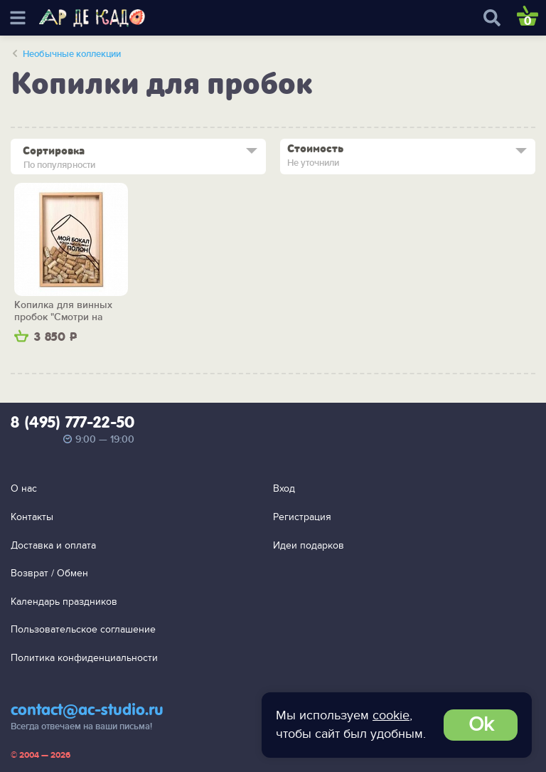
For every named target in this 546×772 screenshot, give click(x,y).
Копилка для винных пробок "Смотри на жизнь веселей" (63, 311)
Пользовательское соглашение (83, 629)
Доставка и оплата (53, 545)
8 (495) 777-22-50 (72, 423)
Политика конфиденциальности (84, 658)
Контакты (32, 517)
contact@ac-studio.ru (87, 711)
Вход (284, 488)
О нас (24, 488)
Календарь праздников (64, 602)
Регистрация (302, 517)
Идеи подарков (308, 545)
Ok (481, 724)
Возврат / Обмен (49, 573)
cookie (391, 715)
